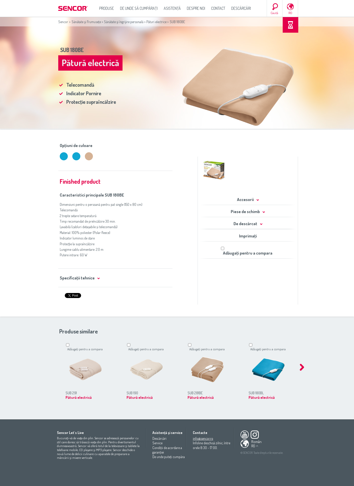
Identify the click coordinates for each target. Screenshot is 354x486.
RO (290, 13)
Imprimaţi (248, 235)
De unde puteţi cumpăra (168, 457)
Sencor (63, 22)
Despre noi (196, 8)
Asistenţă (172, 8)
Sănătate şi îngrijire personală (123, 22)
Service (157, 443)
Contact (218, 8)
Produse (106, 8)
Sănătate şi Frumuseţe (86, 22)
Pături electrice (156, 22)
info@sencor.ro (203, 438)
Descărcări (241, 8)
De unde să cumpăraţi (139, 8)
